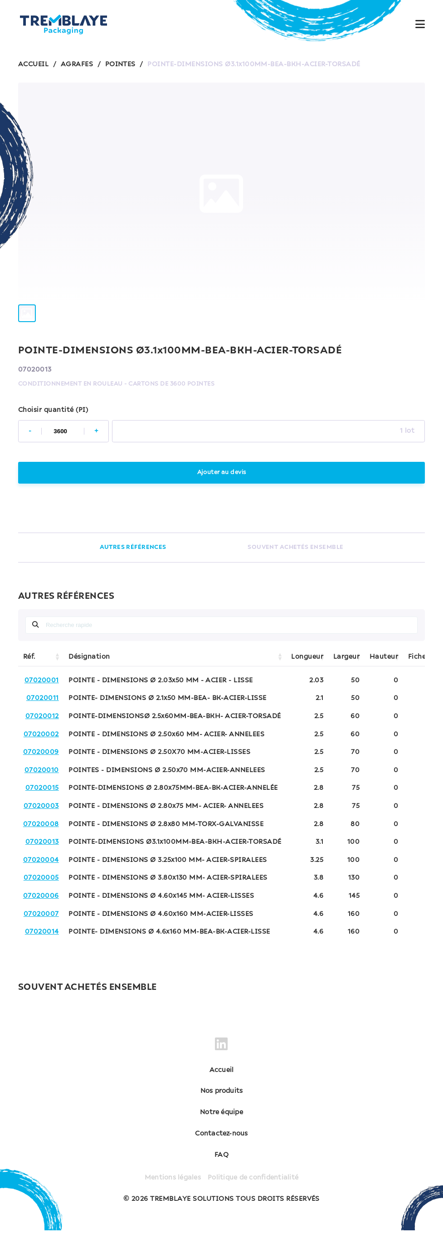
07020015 (42, 806)
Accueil (221, 1088)
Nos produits (221, 1109)
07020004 (41, 878)
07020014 (42, 949)
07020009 (41, 770)
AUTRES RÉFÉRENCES (132, 565)
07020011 (42, 716)
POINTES (120, 64)
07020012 (42, 734)
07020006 (41, 913)
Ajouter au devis (221, 490)
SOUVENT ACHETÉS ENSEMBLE (296, 565)
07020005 (41, 895)
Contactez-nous (222, 1151)
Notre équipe (222, 1130)
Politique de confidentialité (254, 1195)
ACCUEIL (33, 64)
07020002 (41, 752)
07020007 (41, 932)
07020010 (41, 788)
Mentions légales (171, 1195)
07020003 (41, 824)
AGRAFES (77, 64)
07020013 (42, 859)
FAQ (221, 1173)
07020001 (41, 698)
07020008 (41, 842)
